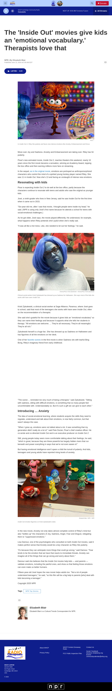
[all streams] (101, 11)
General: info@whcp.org (94, 653)
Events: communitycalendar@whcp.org (96, 655)
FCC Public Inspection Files (72, 653)
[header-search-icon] (92, 3)
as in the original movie (40, 171)
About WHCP (44, 648)
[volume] (12, 11)
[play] (6, 11)
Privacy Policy (44, 653)
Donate (103, 3)
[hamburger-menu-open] (5, 3)
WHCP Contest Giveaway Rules (71, 648)
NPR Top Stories (32, 591)
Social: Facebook (92, 651)
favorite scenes (34, 340)
